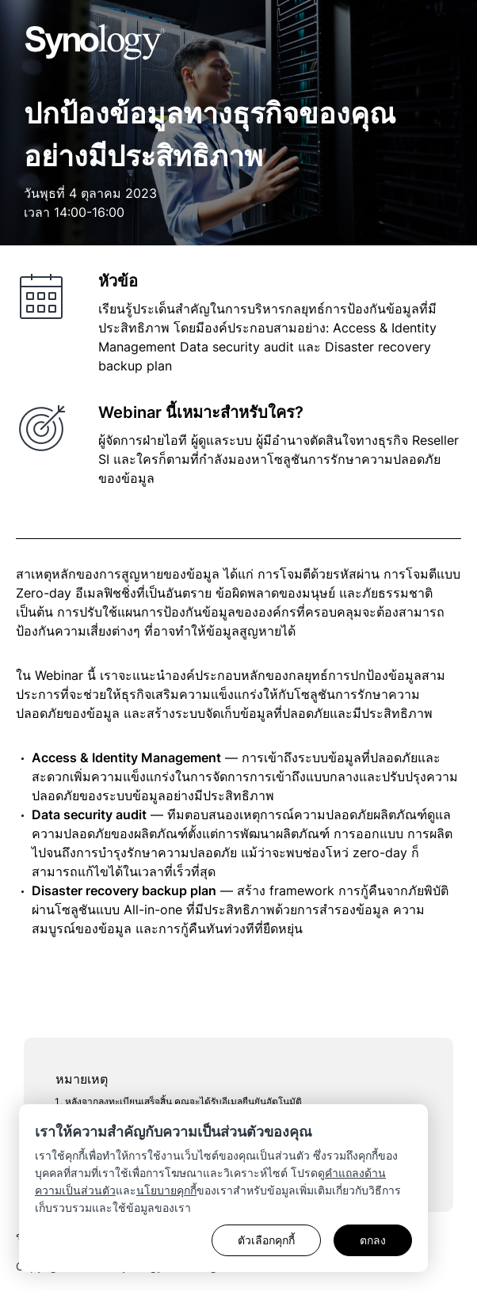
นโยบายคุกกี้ (166, 1190)
